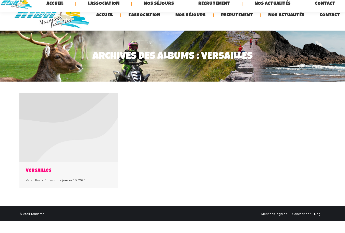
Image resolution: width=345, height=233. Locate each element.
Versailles (39, 182)
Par (51, 192)
